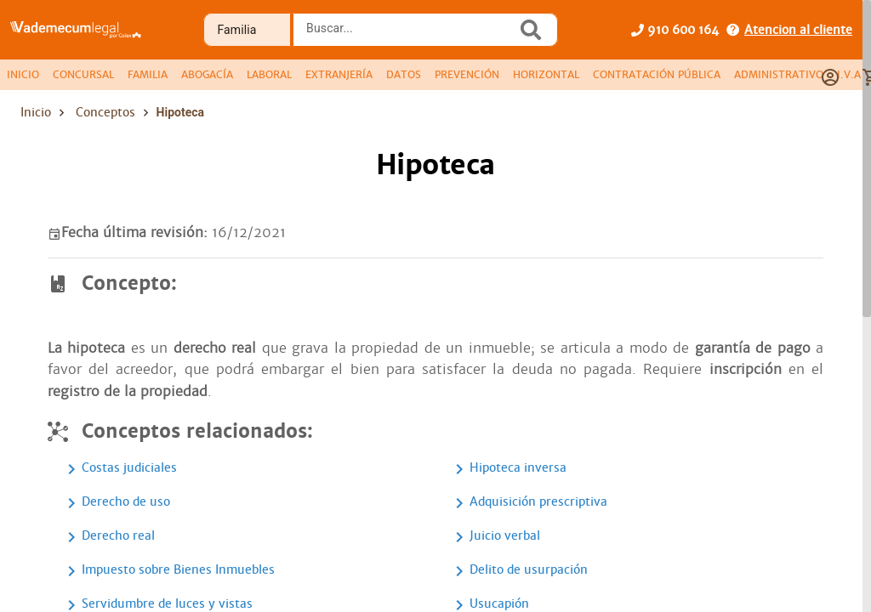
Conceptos (105, 112)
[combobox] (409, 35)
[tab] (23, 75)
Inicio (35, 112)
